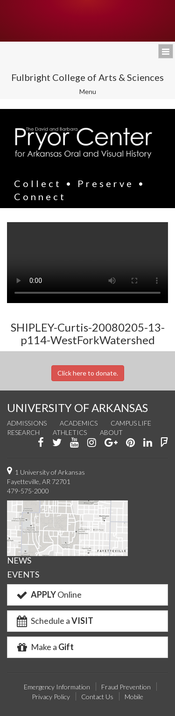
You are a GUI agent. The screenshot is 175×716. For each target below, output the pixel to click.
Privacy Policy (51, 697)
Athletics (70, 432)
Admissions (27, 423)
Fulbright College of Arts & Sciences (87, 77)
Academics (79, 423)
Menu (94, 93)
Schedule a (54, 620)
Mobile (134, 697)
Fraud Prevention (126, 687)
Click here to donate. (87, 373)
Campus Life (131, 423)
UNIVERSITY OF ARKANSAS (77, 407)
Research (23, 432)
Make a (44, 647)
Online (48, 594)
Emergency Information (57, 687)
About (111, 432)
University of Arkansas (87, 21)
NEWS (19, 560)
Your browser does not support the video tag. (87, 262)
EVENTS (23, 574)
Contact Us (97, 697)
